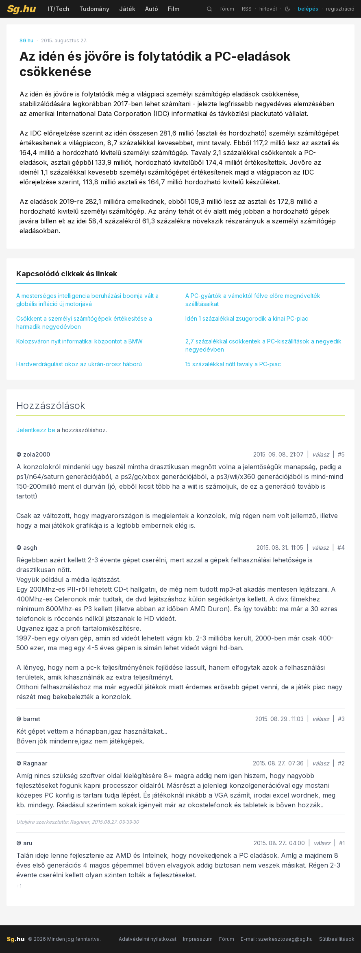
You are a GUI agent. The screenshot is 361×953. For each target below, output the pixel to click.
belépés (308, 9)
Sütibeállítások (336, 939)
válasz (320, 454)
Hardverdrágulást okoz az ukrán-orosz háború (79, 364)
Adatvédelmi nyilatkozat (147, 939)
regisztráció (340, 9)
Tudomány (94, 8)
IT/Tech (59, 8)
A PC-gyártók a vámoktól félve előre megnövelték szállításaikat (252, 299)
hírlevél (268, 9)
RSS (247, 9)
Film (173, 8)
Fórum (226, 939)
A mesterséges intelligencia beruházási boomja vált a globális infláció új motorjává (87, 299)
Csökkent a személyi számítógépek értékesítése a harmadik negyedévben (84, 322)
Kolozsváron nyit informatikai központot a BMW (79, 341)
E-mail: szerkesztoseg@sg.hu (277, 939)
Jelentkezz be (35, 429)
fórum (227, 9)
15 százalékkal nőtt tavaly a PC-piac (233, 364)
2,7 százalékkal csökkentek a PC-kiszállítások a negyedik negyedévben (263, 345)
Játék (127, 8)
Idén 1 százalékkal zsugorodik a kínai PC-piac (246, 318)
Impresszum (198, 939)
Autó (151, 8)
